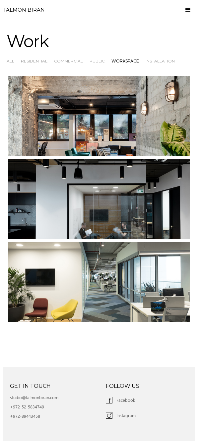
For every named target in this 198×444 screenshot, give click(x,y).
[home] (22, 10)
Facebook (125, 400)
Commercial (68, 60)
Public (97, 60)
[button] (188, 10)
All (10, 60)
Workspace (125, 60)
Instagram (126, 415)
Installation (160, 60)
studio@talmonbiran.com (34, 397)
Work (27, 41)
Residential (34, 60)
